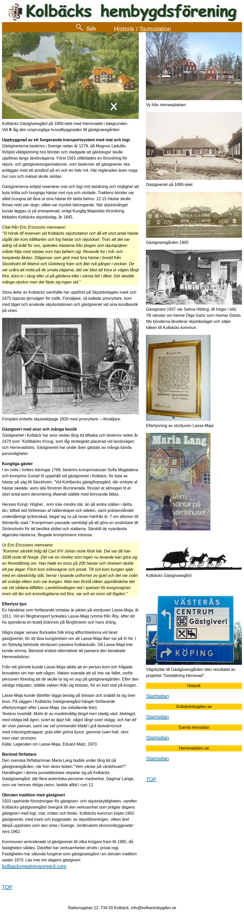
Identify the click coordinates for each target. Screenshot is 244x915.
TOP (7, 887)
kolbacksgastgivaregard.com (34, 866)
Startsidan (157, 696)
